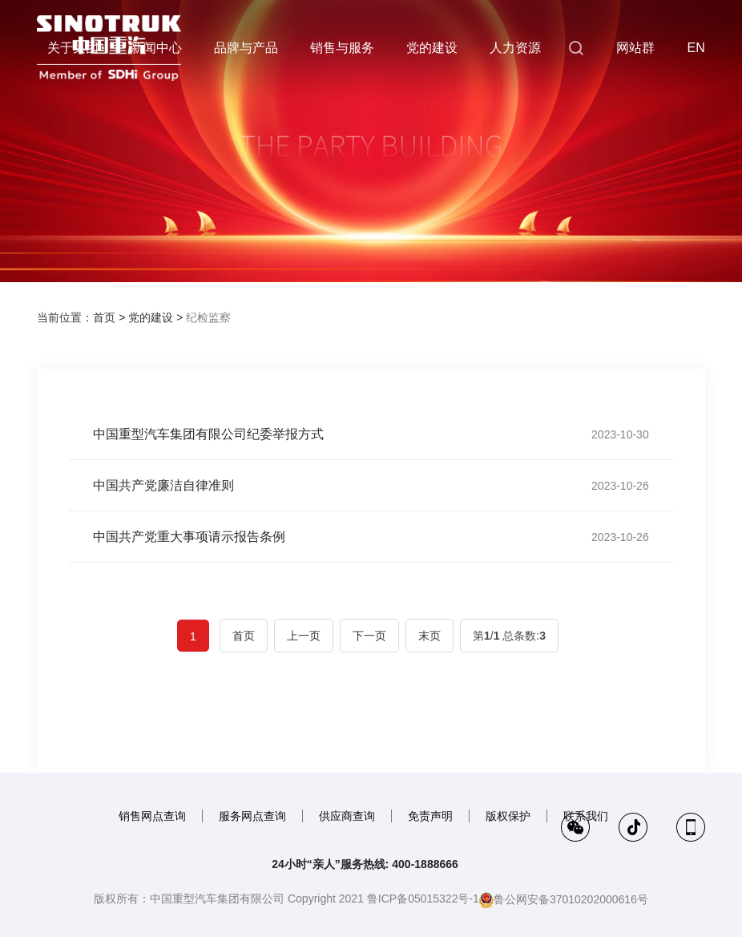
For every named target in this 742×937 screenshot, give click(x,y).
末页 (429, 635)
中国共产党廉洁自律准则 (163, 485)
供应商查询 (347, 816)
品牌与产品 (246, 48)
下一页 (369, 635)
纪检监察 (208, 317)
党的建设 (432, 48)
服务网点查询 (252, 816)
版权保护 (508, 816)
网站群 (635, 48)
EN (695, 48)
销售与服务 (342, 48)
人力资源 (515, 48)
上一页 (304, 635)
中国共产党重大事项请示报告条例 (189, 536)
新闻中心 (156, 48)
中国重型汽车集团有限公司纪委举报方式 (208, 434)
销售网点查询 (152, 816)
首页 (104, 317)
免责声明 (430, 816)
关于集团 (73, 48)
